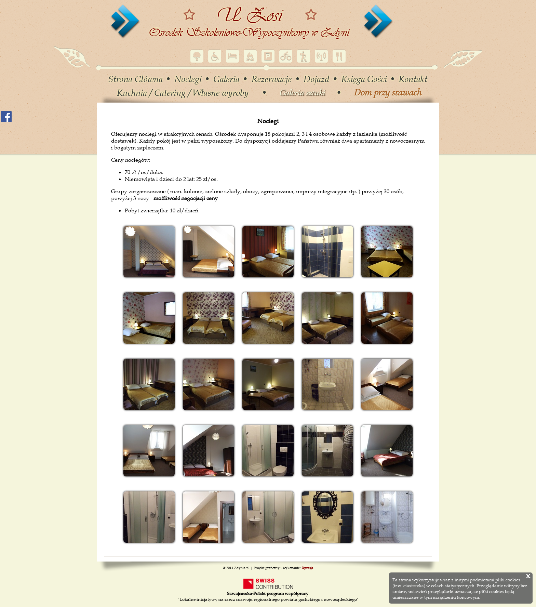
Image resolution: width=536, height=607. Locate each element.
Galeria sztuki (302, 93)
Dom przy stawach (387, 92)
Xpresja (307, 567)
